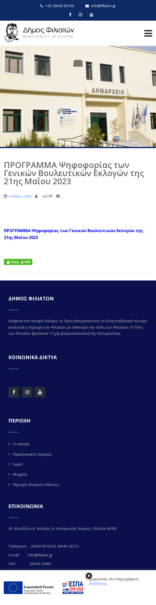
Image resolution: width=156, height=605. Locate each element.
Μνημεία (19, 474)
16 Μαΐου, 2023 (19, 196)
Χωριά (17, 464)
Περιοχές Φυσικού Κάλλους (35, 484)
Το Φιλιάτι (21, 444)
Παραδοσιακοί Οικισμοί (31, 454)
